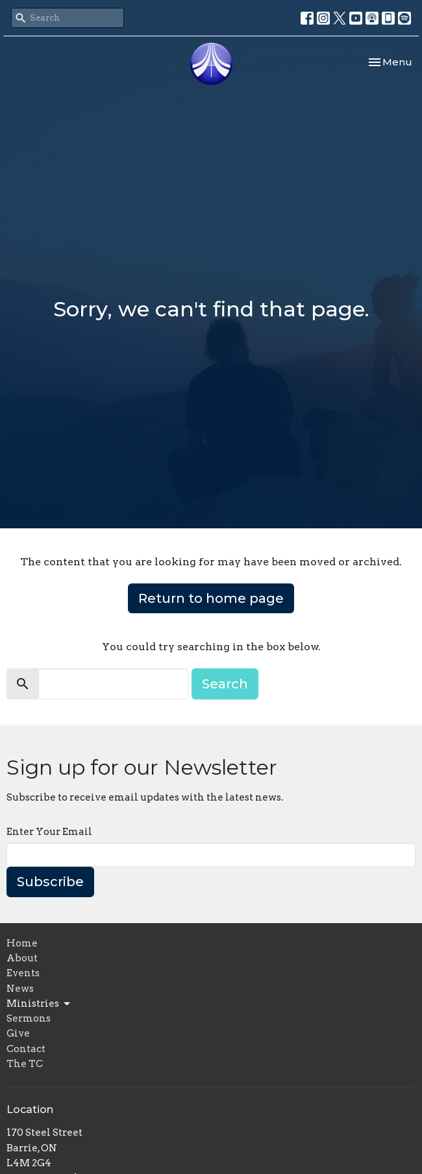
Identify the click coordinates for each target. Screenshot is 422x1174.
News (20, 988)
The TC (24, 1064)
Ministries (39, 1004)
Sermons (28, 1018)
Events (23, 973)
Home (22, 943)
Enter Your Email (49, 832)
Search (225, 684)
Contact (25, 1049)
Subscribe (50, 881)
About (22, 958)
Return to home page (211, 598)
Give (18, 1033)
